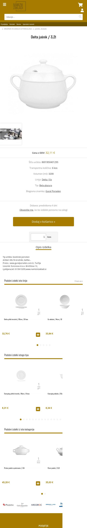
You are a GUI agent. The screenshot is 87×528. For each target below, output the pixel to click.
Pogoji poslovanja (43, 502)
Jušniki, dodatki (41, 29)
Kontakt (12, 24)
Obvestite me (26, 209)
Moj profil (43, 513)
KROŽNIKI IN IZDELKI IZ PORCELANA (18, 29)
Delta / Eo (47, 179)
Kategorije (43, 499)
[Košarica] (80, 5)
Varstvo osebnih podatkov (43, 506)
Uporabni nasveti (28, 24)
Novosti (43, 495)
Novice (19, 24)
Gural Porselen (53, 191)
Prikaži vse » (79, 281)
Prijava (81, 13)
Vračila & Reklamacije (43, 509)
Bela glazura (45, 185)
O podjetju (4, 24)
